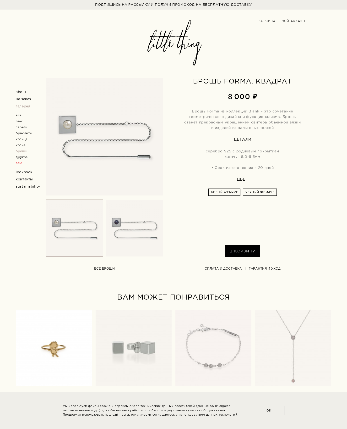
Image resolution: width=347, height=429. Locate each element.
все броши (104, 268)
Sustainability (28, 186)
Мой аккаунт (294, 21)
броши (21, 151)
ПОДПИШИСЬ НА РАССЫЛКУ (173, 4)
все (19, 115)
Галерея (23, 106)
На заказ (23, 99)
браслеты (24, 133)
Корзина (267, 21)
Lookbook (24, 172)
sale (19, 163)
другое (22, 157)
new (19, 121)
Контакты (24, 179)
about (21, 92)
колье (21, 145)
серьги (21, 127)
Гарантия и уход (265, 268)
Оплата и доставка (223, 268)
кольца (22, 139)
